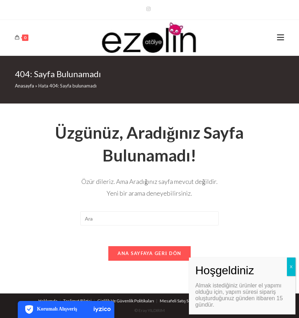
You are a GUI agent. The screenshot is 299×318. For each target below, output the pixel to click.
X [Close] (291, 266)
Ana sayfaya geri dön (149, 254)
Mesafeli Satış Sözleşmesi (184, 300)
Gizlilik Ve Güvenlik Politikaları (125, 300)
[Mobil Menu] (280, 37)
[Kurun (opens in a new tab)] (149, 9)
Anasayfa (24, 86)
